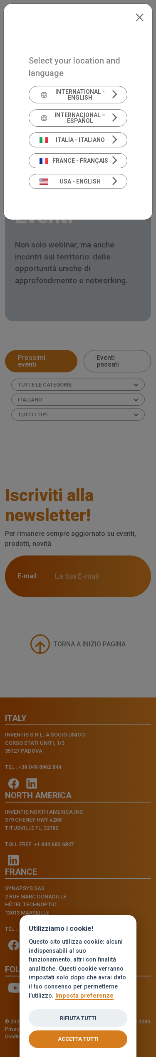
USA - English (70, 181)
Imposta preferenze (84, 995)
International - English (72, 94)
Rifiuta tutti (78, 1018)
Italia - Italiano (72, 140)
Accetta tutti (78, 1039)
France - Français (74, 160)
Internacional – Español (73, 118)
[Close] (139, 16)
